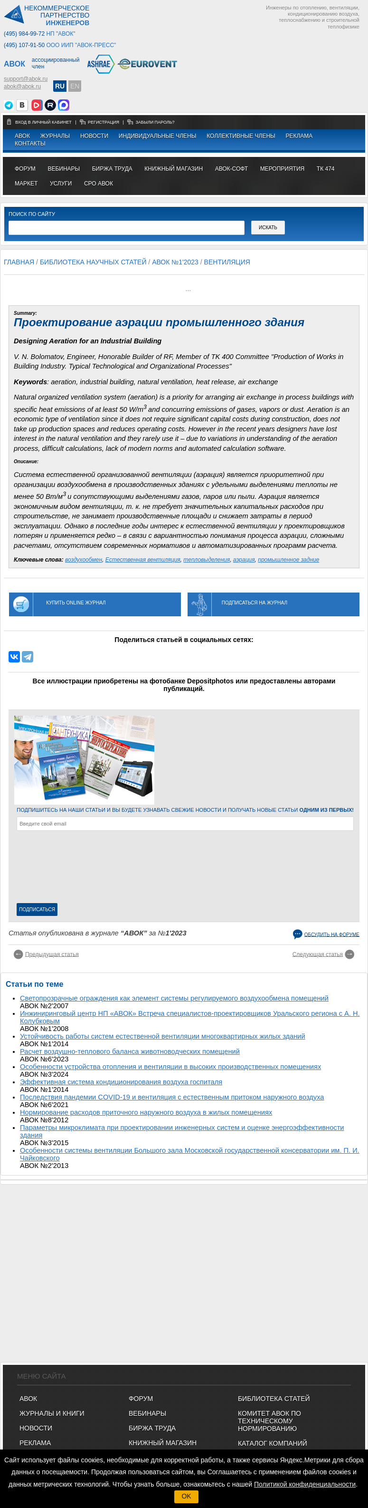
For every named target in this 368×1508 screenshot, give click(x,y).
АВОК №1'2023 (175, 262)
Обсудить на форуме (331, 934)
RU (60, 86)
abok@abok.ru (22, 86)
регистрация (103, 122)
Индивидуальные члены (158, 136)
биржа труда (112, 168)
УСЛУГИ (61, 183)
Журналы (55, 136)
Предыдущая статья (52, 954)
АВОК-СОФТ (231, 168)
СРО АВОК (98, 183)
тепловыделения (206, 559)
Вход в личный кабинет (44, 122)
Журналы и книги (52, 1413)
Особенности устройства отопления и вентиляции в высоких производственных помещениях (170, 1066)
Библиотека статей (274, 1398)
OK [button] (186, 1496)
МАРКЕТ (26, 183)
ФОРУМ (25, 168)
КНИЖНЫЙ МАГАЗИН (163, 1443)
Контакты (30, 143)
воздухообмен (83, 559)
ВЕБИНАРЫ (147, 1413)
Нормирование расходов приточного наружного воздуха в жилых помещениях (146, 1112)
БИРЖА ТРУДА (152, 1428)
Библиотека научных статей (93, 262)
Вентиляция (227, 262)
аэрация (244, 559)
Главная (19, 262)
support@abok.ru (25, 79)
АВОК (22, 136)
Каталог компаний (272, 1443)
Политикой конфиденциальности (305, 1484)
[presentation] (55, 869)
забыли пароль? (154, 122)
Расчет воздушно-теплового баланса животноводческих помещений (130, 1051)
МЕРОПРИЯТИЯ (282, 168)
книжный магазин (173, 168)
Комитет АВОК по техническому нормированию (269, 1421)
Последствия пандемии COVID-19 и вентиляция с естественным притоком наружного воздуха (172, 1097)
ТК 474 (326, 168)
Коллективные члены (241, 136)
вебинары (63, 168)
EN (74, 86)
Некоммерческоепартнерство (56, 16)
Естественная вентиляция (142, 559)
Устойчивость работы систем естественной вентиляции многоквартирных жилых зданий (162, 1036)
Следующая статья (318, 954)
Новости (94, 136)
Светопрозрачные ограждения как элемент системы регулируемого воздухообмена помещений (174, 998)
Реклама (298, 136)
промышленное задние (288, 559)
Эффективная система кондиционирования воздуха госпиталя (121, 1082)
